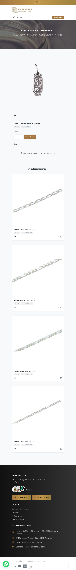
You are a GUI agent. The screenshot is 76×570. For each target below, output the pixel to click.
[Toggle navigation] (62, 10)
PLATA (22, 35)
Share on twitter (47, 153)
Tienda (15, 35)
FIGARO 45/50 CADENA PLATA (24, 300)
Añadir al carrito (30, 137)
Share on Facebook (28, 153)
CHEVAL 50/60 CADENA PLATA (25, 442)
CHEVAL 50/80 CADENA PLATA (25, 230)
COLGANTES (32, 35)
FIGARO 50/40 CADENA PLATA (24, 371)
